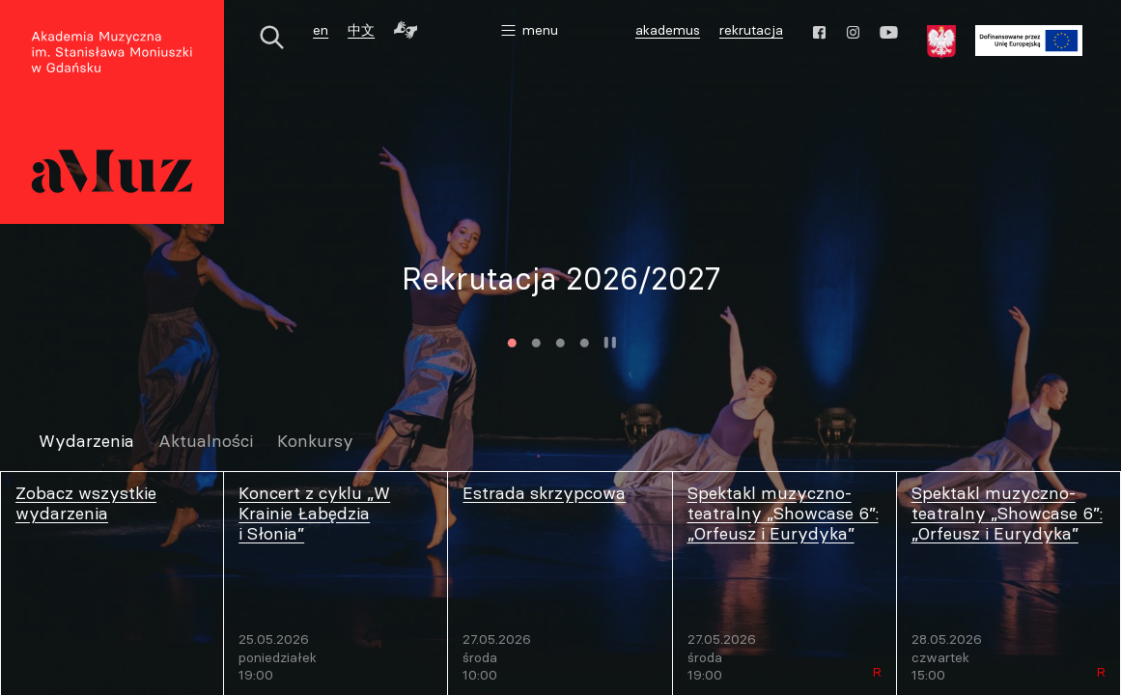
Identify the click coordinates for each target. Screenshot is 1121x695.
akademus (670, 32)
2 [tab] (535, 343)
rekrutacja (751, 30)
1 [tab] (511, 343)
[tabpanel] (560, 279)
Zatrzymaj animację (609, 342)
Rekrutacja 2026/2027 (561, 278)
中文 (361, 30)
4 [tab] (583, 343)
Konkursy (315, 441)
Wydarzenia (86, 441)
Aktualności (205, 441)
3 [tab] (559, 343)
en (320, 30)
